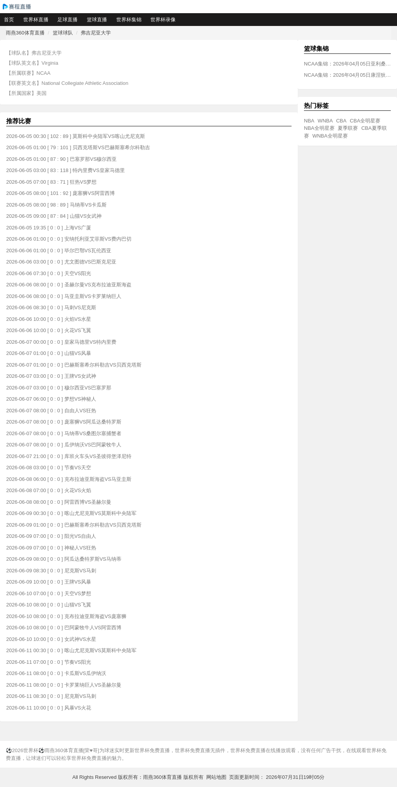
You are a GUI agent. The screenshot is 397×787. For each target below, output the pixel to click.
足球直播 (67, 19)
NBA (309, 121)
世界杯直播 (35, 19)
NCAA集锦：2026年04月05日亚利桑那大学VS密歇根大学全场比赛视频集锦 (347, 64)
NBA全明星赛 (319, 128)
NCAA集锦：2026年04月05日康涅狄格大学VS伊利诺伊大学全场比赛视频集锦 (347, 75)
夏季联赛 (348, 128)
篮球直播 (97, 19)
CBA (341, 121)
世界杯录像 (163, 19)
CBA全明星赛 (365, 121)
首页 (9, 19)
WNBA (325, 121)
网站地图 (216, 777)
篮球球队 (63, 33)
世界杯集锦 (129, 19)
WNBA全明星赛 (330, 136)
